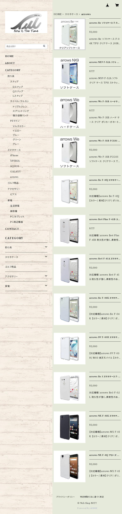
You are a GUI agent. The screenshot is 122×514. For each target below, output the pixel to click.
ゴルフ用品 (13, 183)
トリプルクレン (20, 106)
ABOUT (10, 63)
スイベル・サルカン (19, 101)
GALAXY (15, 171)
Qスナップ (18, 91)
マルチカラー (19, 126)
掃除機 (13, 211)
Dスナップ (18, 87)
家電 (10, 200)
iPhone (14, 155)
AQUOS (14, 166)
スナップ (14, 81)
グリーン (17, 139)
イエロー (17, 130)
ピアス (13, 194)
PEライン (15, 120)
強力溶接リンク (20, 115)
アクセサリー (14, 189)
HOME (58, 14)
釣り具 (11, 76)
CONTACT (12, 229)
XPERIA (15, 160)
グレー (16, 144)
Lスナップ (18, 95)
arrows (14, 177)
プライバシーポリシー (65, 497)
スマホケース (71, 14)
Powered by (87, 508)
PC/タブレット (17, 216)
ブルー (16, 135)
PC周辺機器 (16, 222)
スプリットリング (21, 111)
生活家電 (15, 205)
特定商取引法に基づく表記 (92, 497)
